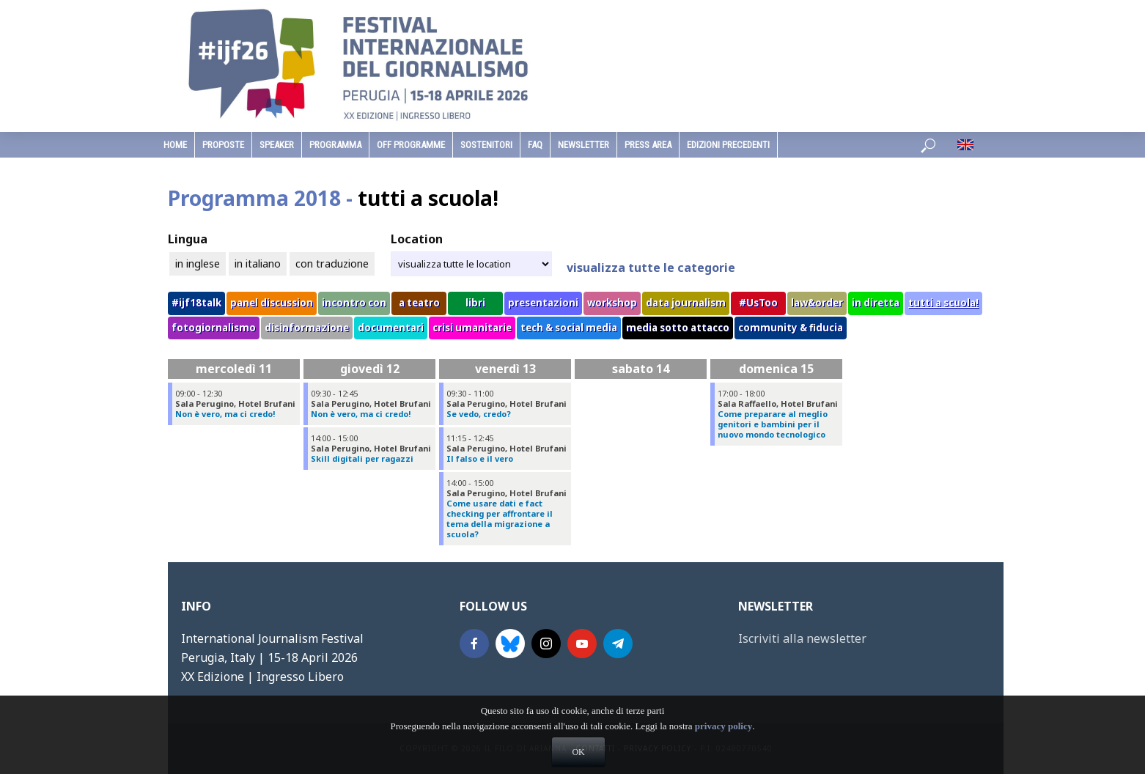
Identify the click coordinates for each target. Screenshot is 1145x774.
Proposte (223, 144)
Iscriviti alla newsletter (802, 638)
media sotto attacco (677, 327)
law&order (817, 302)
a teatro (419, 302)
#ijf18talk (196, 302)
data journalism (686, 302)
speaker (276, 144)
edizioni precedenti (728, 144)
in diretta (875, 302)
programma (335, 144)
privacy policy (723, 745)
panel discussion (271, 302)
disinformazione (307, 327)
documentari (391, 327)
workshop (612, 302)
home (175, 144)
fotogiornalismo (214, 327)
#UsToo (758, 302)
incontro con (354, 302)
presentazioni (543, 302)
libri (475, 302)
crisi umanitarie (472, 327)
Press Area (648, 144)
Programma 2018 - (333, 198)
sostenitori (486, 144)
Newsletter (583, 144)
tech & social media (568, 327)
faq (535, 144)
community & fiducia (790, 327)
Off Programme (411, 144)
